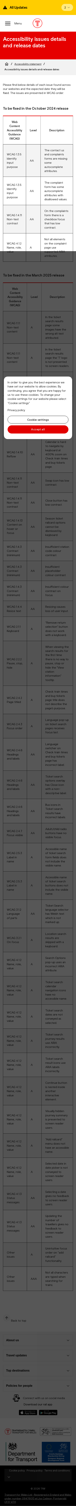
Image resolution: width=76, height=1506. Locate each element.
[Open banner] (67, 7)
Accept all (38, 429)
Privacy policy (16, 410)
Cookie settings (38, 419)
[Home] (6, 64)
